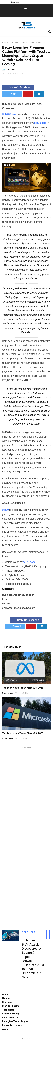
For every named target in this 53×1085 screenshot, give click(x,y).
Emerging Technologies (15, 1021)
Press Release (39, 43)
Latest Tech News (12, 1025)
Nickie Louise (7, 693)
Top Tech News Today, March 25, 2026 (22, 687)
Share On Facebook (18, 87)
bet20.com (40, 122)
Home (5, 43)
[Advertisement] (26, 835)
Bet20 (5, 509)
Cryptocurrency (20, 43)
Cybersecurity (10, 1017)
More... (6, 1029)
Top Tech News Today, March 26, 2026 (22, 733)
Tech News (8, 1009)
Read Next (28, 932)
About (26, 9)
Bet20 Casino (9, 114)
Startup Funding (11, 1006)
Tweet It (12, 93)
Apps (5, 994)
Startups (7, 1002)
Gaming (6, 998)
